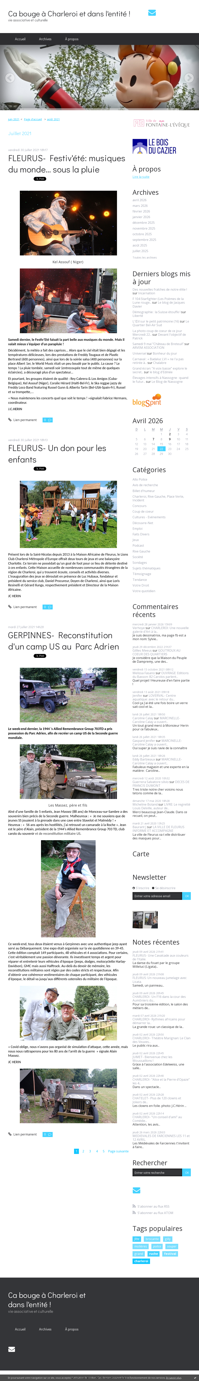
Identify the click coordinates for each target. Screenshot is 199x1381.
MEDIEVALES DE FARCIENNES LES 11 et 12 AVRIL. (161, 1138)
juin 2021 (13, 119)
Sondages (140, 563)
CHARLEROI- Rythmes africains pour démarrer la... (159, 1021)
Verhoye (139, 628)
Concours (140, 506)
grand (138, 1254)
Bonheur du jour (165, 353)
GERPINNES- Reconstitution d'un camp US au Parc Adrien (63, 640)
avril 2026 (140, 200)
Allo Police (140, 479)
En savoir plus (173, 1377)
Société (138, 557)
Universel (139, 353)
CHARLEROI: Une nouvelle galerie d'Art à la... (161, 630)
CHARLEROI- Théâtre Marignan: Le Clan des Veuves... (161, 1040)
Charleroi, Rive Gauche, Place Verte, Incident (158, 498)
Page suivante (118, 1151)
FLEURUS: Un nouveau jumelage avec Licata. (160, 980)
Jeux (136, 540)
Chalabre (159, 363)
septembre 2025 (144, 240)
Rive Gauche (141, 551)
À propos (72, 39)
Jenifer (137, 695)
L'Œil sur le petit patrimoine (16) (156, 321)
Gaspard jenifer (144, 741)
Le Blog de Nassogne (167, 381)
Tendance (140, 580)
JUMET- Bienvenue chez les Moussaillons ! (152, 1059)
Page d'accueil (33, 119)
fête (136, 1239)
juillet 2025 (140, 251)
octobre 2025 (142, 234)
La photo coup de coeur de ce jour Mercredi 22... (157, 333)
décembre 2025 (144, 223)
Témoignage (142, 574)
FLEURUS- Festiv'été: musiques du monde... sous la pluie (66, 163)
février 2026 (141, 211)
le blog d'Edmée (161, 372)
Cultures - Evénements (149, 517)
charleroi (141, 1261)
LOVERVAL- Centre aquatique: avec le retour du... (154, 697)
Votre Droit (141, 585)
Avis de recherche (145, 485)
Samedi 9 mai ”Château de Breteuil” (158, 344)
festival (170, 1254)
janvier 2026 (141, 217)
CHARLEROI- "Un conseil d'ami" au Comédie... (157, 1119)
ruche (153, 1254)
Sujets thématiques (147, 568)
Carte (141, 853)
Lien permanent (22, 420)
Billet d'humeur (144, 491)
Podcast (138, 545)
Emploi (137, 529)
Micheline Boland (145, 804)
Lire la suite (141, 177)
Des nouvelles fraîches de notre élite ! (160, 289)
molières (140, 1246)
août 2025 (140, 245)
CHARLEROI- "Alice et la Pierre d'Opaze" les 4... (161, 1081)
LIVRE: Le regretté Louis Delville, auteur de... (161, 806)
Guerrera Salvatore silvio (151, 782)
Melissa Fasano (144, 673)
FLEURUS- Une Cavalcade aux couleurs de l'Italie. (161, 957)
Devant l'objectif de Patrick (159, 336)
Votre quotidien (144, 591)
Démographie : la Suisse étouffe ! (156, 312)
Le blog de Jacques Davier (159, 304)
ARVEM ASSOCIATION (148, 347)
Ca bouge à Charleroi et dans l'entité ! (69, 13)
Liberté (138, 316)
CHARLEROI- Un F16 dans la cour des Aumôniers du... (159, 999)
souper (171, 1246)
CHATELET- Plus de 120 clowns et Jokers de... (157, 1100)
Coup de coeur (143, 511)
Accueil (20, 39)
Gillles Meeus (142, 650)
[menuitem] (20, 39)
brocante (152, 1239)
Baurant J (139, 827)
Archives (45, 39)
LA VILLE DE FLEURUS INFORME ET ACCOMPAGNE (158, 829)
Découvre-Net (143, 523)
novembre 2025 (144, 228)
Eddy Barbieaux (144, 759)
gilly (168, 1239)
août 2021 (53, 119)
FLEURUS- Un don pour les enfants (57, 453)
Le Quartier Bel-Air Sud (161, 323)
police (157, 1246)
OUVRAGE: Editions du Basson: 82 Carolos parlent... (161, 675)
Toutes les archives (145, 257)
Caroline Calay (143, 718)
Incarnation (146, 293)
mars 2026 (140, 206)
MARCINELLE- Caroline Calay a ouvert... (156, 720)
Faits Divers (141, 534)
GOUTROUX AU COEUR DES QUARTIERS (157, 652)
